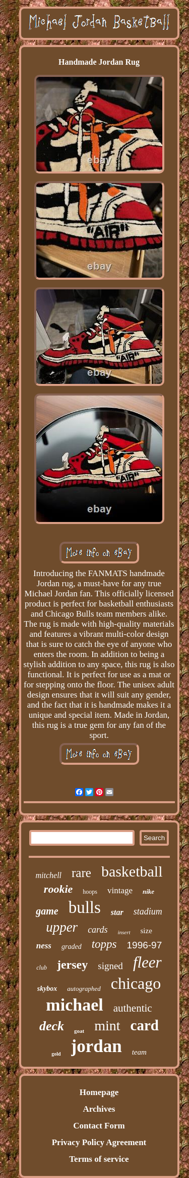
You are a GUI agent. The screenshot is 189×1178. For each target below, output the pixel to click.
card (145, 1025)
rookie (58, 889)
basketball (132, 871)
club (41, 967)
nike (148, 891)
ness (43, 945)
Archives (99, 1109)
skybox (47, 988)
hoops (90, 891)
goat (79, 1031)
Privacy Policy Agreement (99, 1142)
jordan (96, 1046)
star (117, 912)
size (146, 931)
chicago (136, 983)
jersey (72, 964)
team (139, 1052)
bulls (85, 907)
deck (51, 1026)
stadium (148, 911)
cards (97, 930)
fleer (147, 962)
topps (104, 944)
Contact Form (98, 1125)
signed (110, 966)
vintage (120, 890)
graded (71, 946)
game (47, 911)
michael (74, 1004)
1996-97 (144, 945)
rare (81, 873)
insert (123, 932)
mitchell (48, 875)
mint (107, 1025)
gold (55, 1054)
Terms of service (99, 1159)
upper (62, 927)
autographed (83, 988)
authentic (132, 1008)
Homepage (99, 1092)
